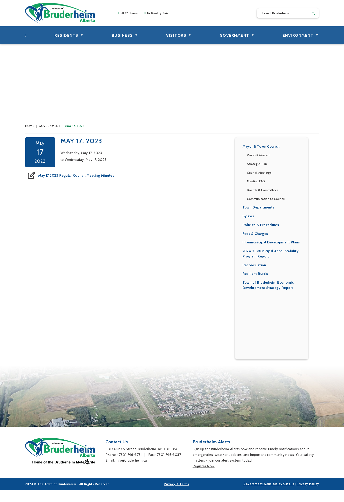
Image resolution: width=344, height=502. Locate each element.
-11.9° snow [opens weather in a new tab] (129, 13)
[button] (313, 13)
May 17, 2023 (74, 126)
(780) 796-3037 (168, 467)
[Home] (26, 35)
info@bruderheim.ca (131, 472)
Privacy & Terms (176, 496)
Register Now (204, 478)
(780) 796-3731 (130, 467)
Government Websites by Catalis (268, 496)
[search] (288, 13)
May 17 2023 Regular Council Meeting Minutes (160, 178)
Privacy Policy (308, 496)
